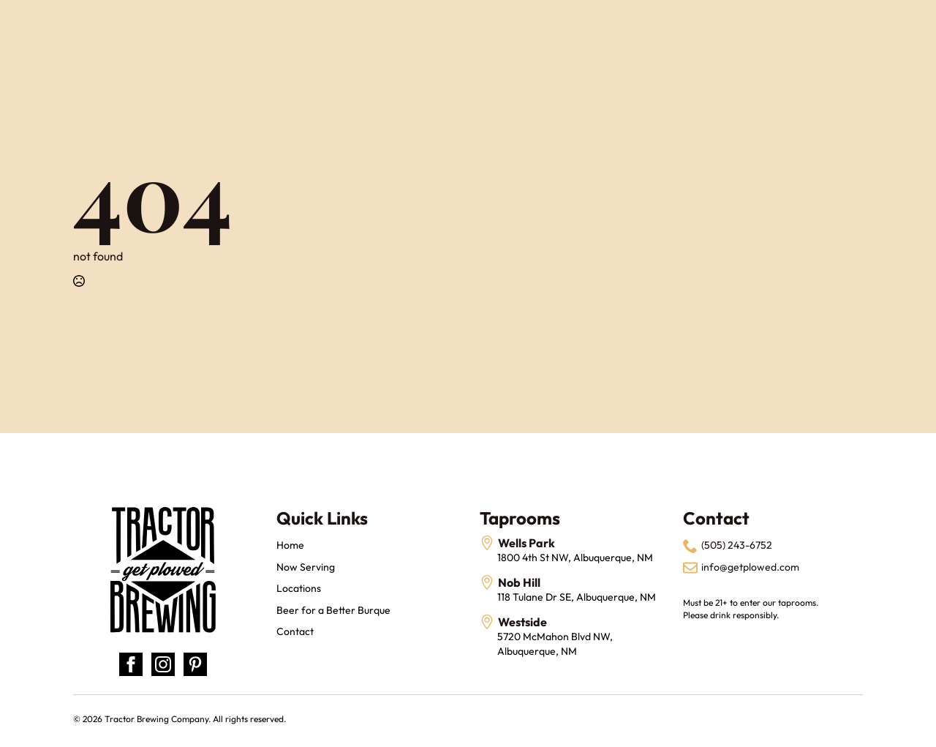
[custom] (195, 664)
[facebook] (131, 664)
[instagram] (163, 664)
